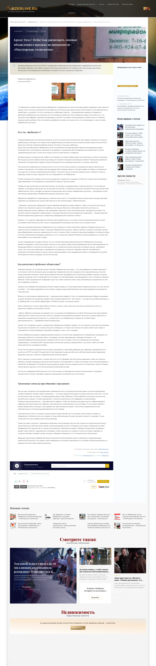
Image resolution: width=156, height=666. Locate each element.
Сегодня (44, 4)
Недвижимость (32, 13)
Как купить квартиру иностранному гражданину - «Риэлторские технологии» (131, 89)
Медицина (112, 4)
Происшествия (100, 4)
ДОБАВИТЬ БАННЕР (128, 77)
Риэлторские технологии (40, 465)
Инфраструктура (86, 4)
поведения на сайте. (88, 447)
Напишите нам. (105, 447)
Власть (74, 4)
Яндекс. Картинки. (104, 443)
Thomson (18, 23)
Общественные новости (59, 4)
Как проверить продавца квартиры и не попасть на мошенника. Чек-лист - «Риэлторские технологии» (131, 98)
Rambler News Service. (104, 440)
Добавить (88, 472)
